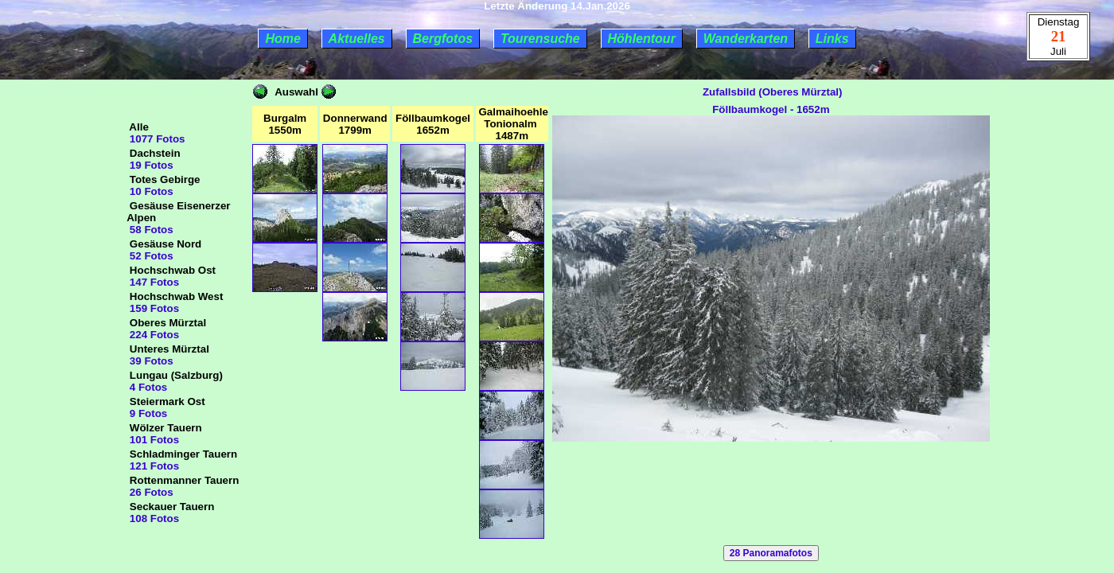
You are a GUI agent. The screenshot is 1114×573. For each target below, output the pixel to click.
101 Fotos (153, 440)
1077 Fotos (156, 139)
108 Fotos (153, 518)
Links (832, 38)
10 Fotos (150, 191)
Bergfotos (443, 38)
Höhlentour (642, 38)
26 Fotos (150, 492)
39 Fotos (150, 361)
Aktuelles (357, 38)
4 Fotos (147, 387)
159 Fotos (153, 308)
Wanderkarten (745, 38)
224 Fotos (153, 335)
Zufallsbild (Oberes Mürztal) (770, 92)
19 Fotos (150, 165)
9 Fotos (147, 413)
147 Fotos (153, 282)
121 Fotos (153, 466)
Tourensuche (540, 38)
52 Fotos (150, 256)
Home (282, 38)
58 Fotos (150, 230)
